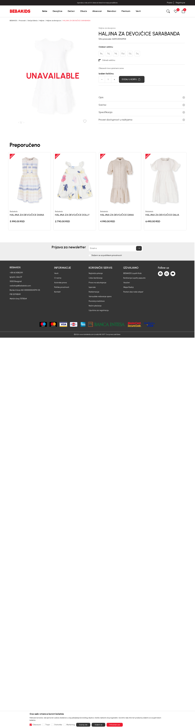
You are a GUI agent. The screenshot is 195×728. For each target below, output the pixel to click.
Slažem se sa (106, 255)
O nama (57, 278)
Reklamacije (94, 292)
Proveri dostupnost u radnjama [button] (142, 119)
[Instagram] (166, 273)
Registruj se (180, 3)
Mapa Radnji (128, 287)
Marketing (70, 725)
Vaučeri (126, 282)
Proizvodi (22, 21)
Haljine (41, 21)
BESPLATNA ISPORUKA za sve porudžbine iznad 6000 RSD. (97, 3)
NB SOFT (102, 334)
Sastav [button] (142, 104)
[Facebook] (160, 273)
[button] (183, 11)
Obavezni (36, 725)
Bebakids (14, 211)
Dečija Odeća (32, 21)
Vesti (56, 273)
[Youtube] (172, 273)
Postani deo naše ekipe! (133, 292)
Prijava (169, 3)
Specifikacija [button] (142, 112)
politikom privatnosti (112, 255)
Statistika (58, 725)
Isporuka (92, 287)
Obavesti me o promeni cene (111, 68)
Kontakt (57, 292)
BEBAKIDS (13, 21)
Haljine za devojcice (53, 21)
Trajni (47, 725)
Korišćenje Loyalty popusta (134, 278)
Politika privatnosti (61, 287)
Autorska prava (60, 282)
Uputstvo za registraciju (99, 310)
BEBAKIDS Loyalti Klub (132, 273)
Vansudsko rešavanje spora (100, 296)
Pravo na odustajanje (97, 282)
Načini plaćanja (95, 306)
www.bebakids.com (86, 334)
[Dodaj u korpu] (131, 79)
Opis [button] (142, 97)
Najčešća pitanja (96, 273)
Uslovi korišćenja (95, 278)
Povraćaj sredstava (97, 301)
